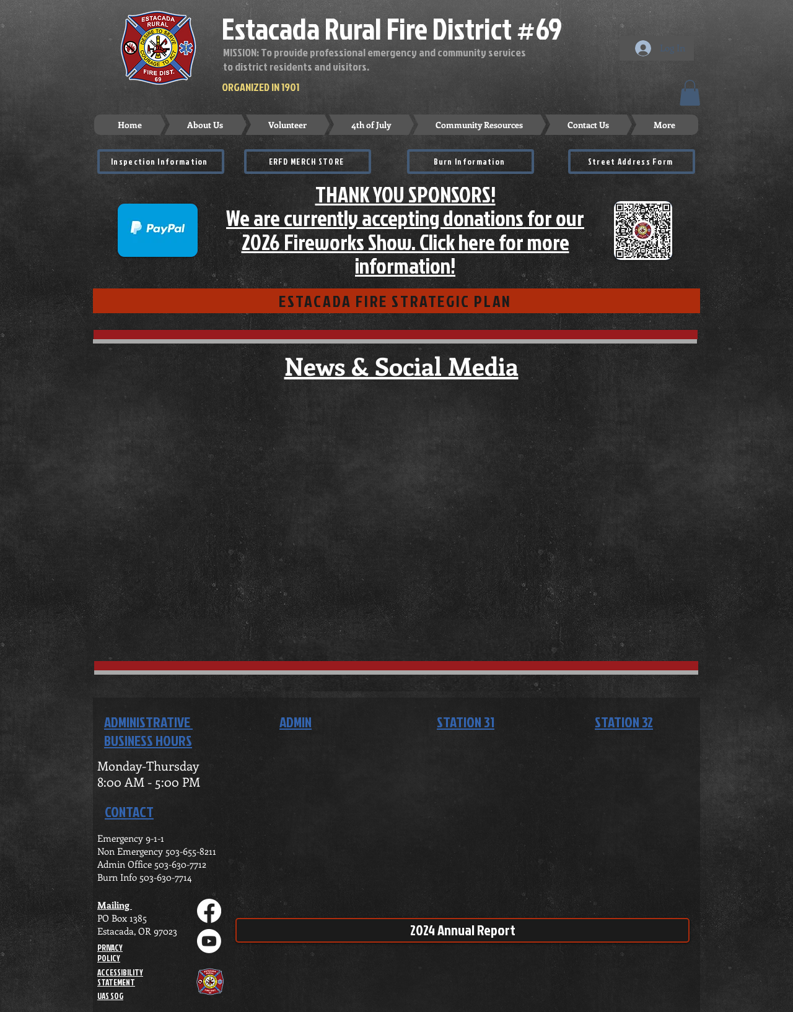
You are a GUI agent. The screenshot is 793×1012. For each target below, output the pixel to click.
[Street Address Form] (631, 161)
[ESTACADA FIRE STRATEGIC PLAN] (396, 300)
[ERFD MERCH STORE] (307, 161)
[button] (690, 93)
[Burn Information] (470, 161)
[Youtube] (209, 941)
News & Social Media (401, 365)
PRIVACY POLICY (110, 953)
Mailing (114, 905)
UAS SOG (110, 995)
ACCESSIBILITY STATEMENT (120, 977)
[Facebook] (209, 911)
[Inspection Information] (160, 161)
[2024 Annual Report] (462, 930)
